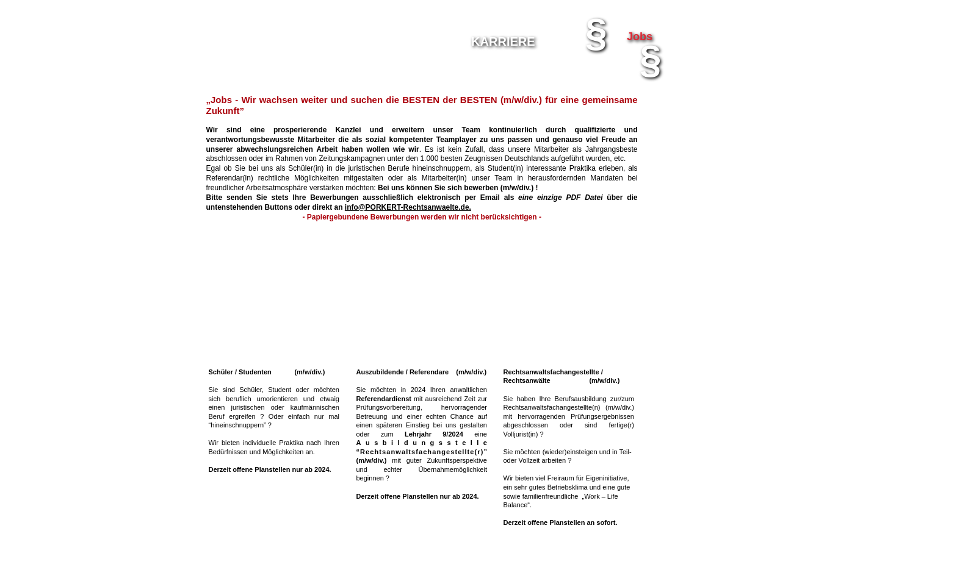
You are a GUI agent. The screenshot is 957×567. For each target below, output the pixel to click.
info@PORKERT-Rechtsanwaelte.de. (408, 207)
